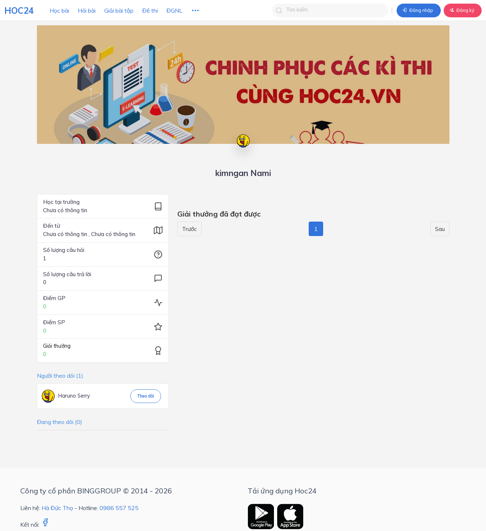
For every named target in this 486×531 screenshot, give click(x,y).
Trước (189, 228)
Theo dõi (145, 396)
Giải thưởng (57, 346)
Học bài (59, 10)
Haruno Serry (74, 396)
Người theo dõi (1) (60, 375)
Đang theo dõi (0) (59, 421)
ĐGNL (174, 10)
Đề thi (150, 10)
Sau (440, 228)
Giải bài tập (119, 10)
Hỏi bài (87, 10)
